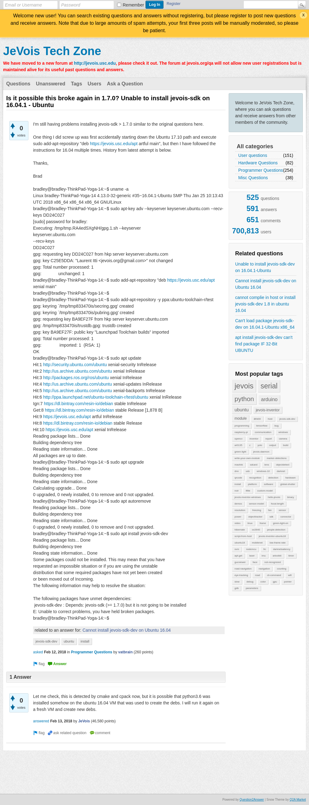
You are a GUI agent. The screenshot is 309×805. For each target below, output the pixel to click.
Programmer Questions (260, 170)
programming (242, 425)
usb (248, 471)
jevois (244, 386)
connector (285, 516)
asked (38, 652)
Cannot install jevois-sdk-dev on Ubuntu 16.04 (265, 284)
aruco (257, 418)
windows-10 (263, 471)
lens (267, 464)
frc (264, 549)
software (268, 484)
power (238, 516)
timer (291, 555)
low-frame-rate (278, 542)
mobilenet (257, 542)
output (272, 445)
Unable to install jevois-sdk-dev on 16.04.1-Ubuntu (265, 267)
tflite (248, 490)
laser (252, 555)
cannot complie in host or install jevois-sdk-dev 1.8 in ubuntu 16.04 (265, 304)
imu (264, 555)
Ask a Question (125, 83)
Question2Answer (251, 799)
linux (250, 523)
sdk (271, 516)
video (237, 523)
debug (250, 581)
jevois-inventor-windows (248, 497)
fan (270, 510)
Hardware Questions (258, 162)
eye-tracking (241, 575)
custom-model (265, 490)
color (263, 581)
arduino (269, 399)
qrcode (238, 477)
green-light (240, 451)
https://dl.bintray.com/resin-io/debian (78, 403)
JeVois (84, 721)
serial (268, 386)
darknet (281, 471)
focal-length (277, 503)
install (238, 484)
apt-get (238, 555)
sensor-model (256, 503)
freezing (256, 510)
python (244, 398)
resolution (240, 510)
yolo (259, 445)
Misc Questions (253, 177)
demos (238, 503)
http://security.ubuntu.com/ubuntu (75, 364)
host (270, 419)
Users (94, 83)
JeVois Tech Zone (52, 51)
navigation (264, 568)
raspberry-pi (241, 432)
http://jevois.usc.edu (95, 63)
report (268, 438)
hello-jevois (274, 497)
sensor (282, 510)
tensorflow (261, 425)
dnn (237, 471)
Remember (133, 5)
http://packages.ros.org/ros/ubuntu (76, 377)
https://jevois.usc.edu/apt (114, 143)
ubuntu (242, 409)
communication (263, 432)
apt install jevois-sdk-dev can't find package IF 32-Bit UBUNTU (264, 344)
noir (237, 490)
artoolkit (277, 555)
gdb (237, 588)
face (255, 562)
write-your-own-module (247, 458)
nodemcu (251, 549)
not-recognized (273, 562)
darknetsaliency (281, 549)
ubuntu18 (240, 542)
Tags (76, 83)
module (241, 418)
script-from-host (243, 536)
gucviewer (240, 562)
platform (252, 484)
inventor (254, 438)
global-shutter (287, 484)
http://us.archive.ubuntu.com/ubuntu (77, 371)
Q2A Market (298, 799)
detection (273, 477)
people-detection (276, 529)
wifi (290, 575)
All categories (255, 146)
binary (290, 497)
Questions (18, 83)
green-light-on (280, 523)
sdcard (253, 464)
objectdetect (282, 464)
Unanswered (50, 83)
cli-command (274, 575)
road (257, 575)
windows (283, 432)
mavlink (239, 464)
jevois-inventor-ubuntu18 (272, 536)
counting (281, 568)
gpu (275, 581)
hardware (290, 477)
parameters (252, 588)
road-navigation (243, 568)
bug (276, 425)
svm (237, 549)
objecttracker (255, 516)
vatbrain (125, 652)
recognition (255, 477)
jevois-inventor (268, 410)
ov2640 (256, 529)
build (285, 445)
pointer (287, 581)
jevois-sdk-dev (287, 419)
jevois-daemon (261, 451)
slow (237, 581)
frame (263, 523)
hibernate (240, 529)
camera (283, 438)
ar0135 (238, 445)
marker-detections (276, 458)
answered (41, 721)
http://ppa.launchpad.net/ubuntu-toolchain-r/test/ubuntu (95, 397)
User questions (252, 155)
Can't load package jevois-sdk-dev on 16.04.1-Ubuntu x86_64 (264, 324)
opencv (239, 438)
